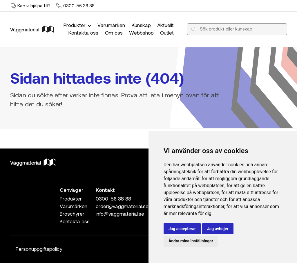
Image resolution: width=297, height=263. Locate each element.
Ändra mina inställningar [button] (191, 241)
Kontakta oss (83, 32)
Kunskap (141, 25)
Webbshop (141, 32)
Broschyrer (72, 214)
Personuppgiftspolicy (39, 249)
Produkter (78, 25)
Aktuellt (165, 25)
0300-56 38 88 (79, 5)
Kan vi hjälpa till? (33, 5)
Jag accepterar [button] (182, 228)
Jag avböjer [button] (217, 228)
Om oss (114, 32)
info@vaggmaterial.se (120, 214)
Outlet (167, 32)
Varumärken (111, 25)
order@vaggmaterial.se (122, 206)
